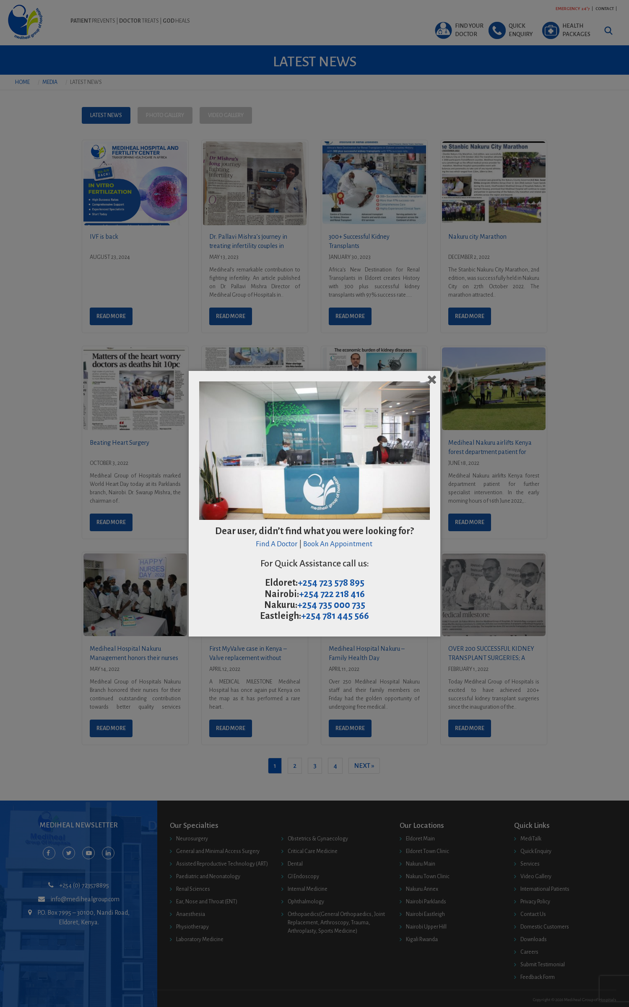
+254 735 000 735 (331, 605)
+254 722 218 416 (332, 594)
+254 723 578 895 (331, 583)
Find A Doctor (277, 544)
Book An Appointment (338, 544)
